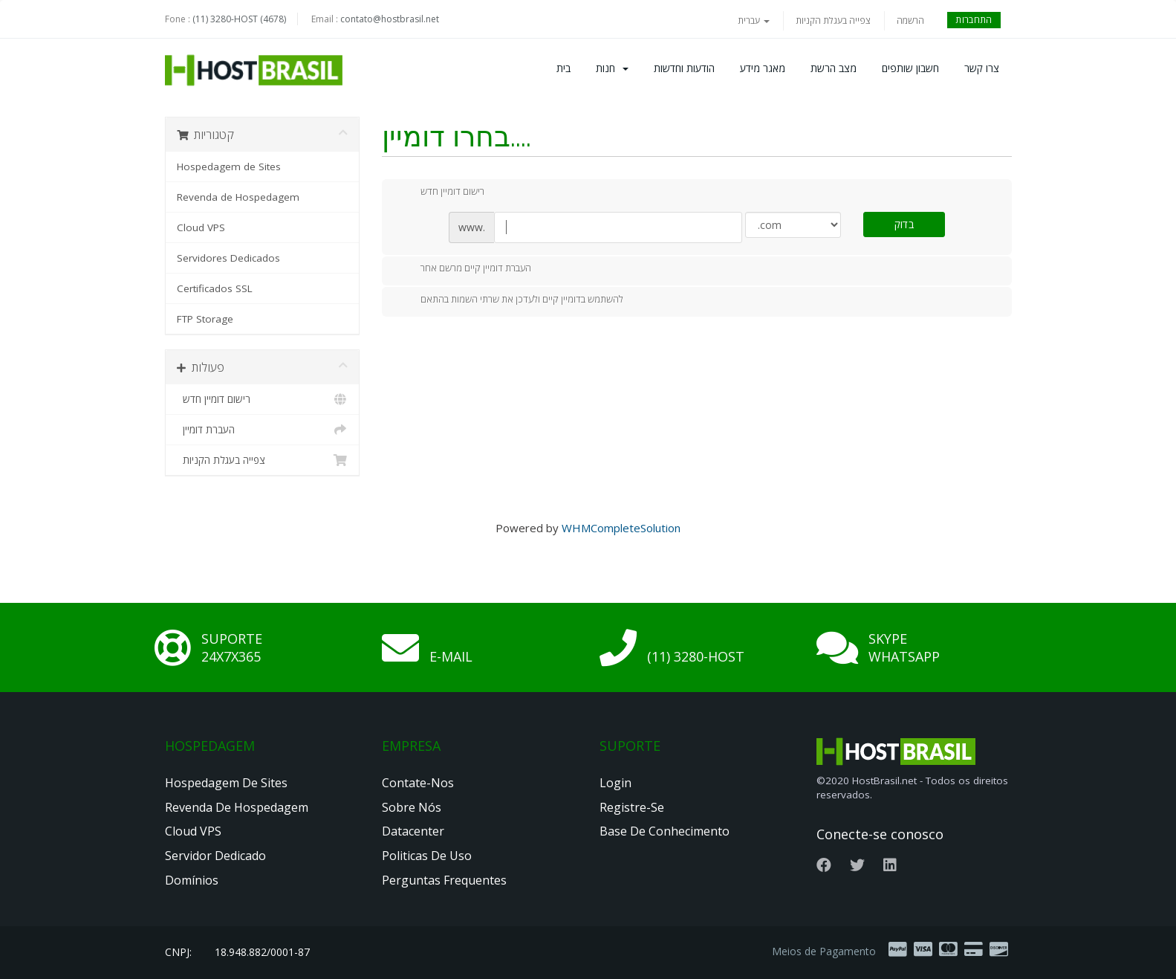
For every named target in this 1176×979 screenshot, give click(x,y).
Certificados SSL (215, 288)
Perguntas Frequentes (444, 880)
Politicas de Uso (427, 855)
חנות (612, 68)
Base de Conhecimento (665, 831)
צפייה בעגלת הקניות (833, 20)
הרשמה (910, 20)
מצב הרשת (833, 68)
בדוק (904, 224)
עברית (754, 20)
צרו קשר (981, 68)
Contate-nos (418, 783)
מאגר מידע (762, 68)
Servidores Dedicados (228, 258)
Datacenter (413, 831)
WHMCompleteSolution (621, 527)
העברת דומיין (262, 430)
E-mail (450, 656)
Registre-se (632, 807)
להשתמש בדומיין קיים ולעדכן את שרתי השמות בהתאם (510, 300)
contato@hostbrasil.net (389, 19)
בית (563, 68)
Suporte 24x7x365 (231, 647)
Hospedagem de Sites (229, 166)
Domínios (191, 880)
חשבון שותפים (910, 68)
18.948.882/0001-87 (262, 952)
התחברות (973, 19)
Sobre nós (411, 807)
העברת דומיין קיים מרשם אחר (464, 269)
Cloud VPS (201, 227)
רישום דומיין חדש (262, 399)
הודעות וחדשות (684, 68)
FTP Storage (205, 319)
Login (615, 783)
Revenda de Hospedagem (238, 197)
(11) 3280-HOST (695, 656)
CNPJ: (178, 952)
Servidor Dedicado (215, 855)
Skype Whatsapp (904, 647)
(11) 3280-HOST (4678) (239, 19)
